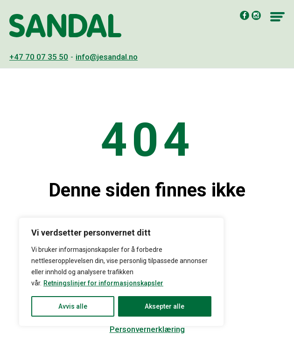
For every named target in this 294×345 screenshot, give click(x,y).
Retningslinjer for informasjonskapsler (103, 283)
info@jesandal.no (107, 56)
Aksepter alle (164, 306)
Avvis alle (72, 306)
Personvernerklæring (147, 329)
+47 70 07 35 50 (38, 56)
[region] (121, 271)
